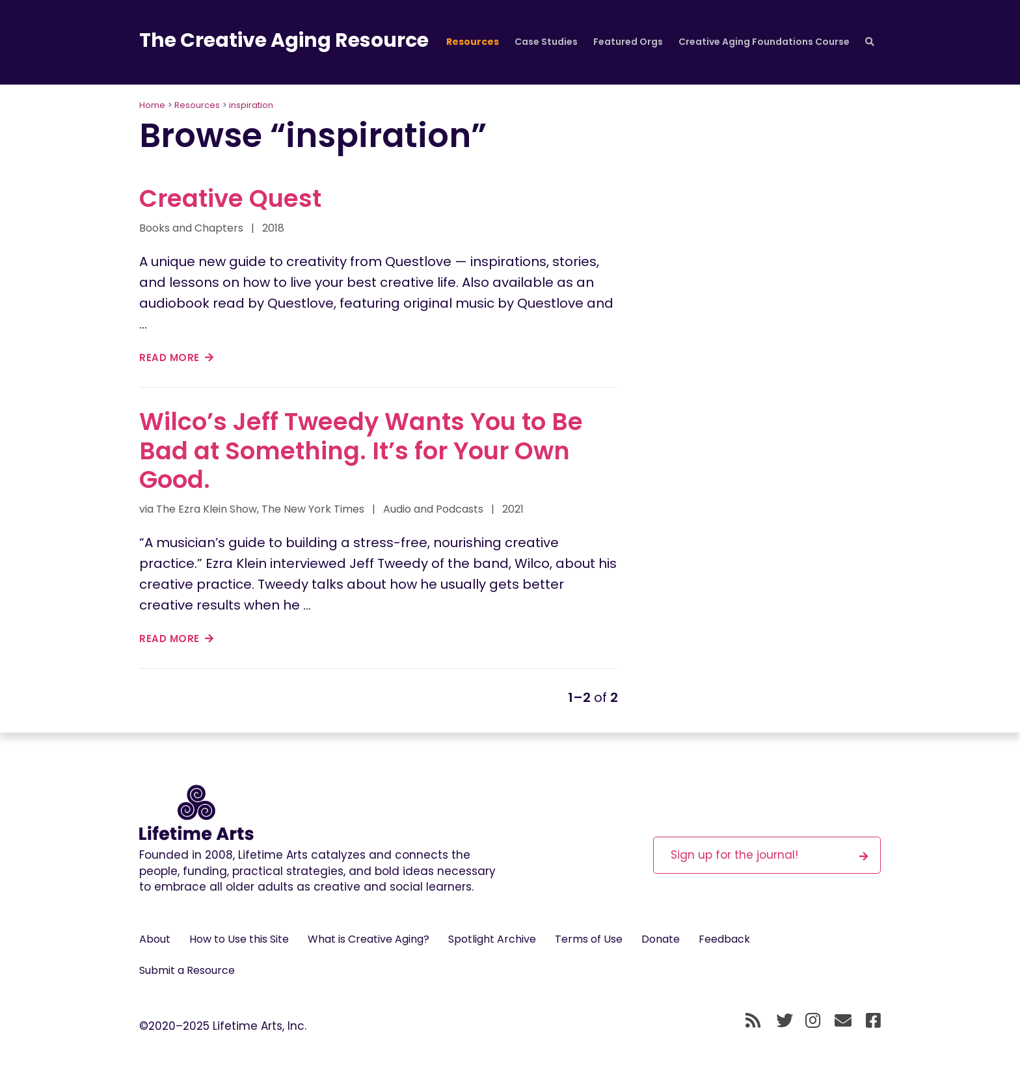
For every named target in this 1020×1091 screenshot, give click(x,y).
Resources (472, 41)
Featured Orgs (628, 41)
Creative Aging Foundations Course (764, 41)
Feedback (724, 939)
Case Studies (546, 41)
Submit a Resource (187, 970)
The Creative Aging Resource (284, 40)
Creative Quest (230, 198)
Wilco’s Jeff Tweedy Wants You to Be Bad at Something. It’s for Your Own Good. (361, 450)
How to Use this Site (239, 939)
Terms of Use (589, 939)
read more (176, 357)
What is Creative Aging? (368, 939)
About (154, 939)
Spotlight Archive (492, 939)
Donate (660, 939)
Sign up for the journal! (769, 854)
